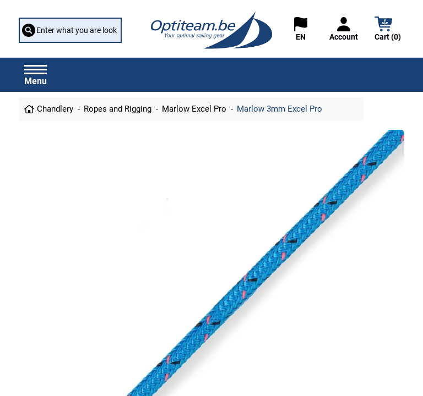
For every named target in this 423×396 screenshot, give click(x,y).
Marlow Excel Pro (194, 109)
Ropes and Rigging (117, 109)
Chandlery (55, 109)
